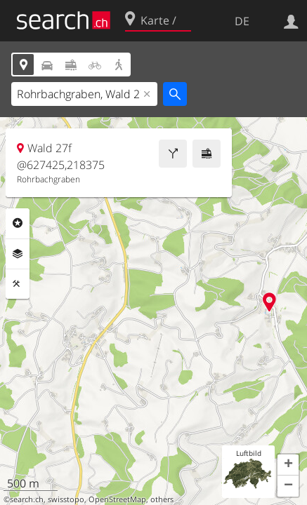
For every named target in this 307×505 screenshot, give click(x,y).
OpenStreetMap (117, 499)
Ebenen (18, 254)
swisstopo (66, 499)
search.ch (27, 499)
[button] (288, 465)
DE (242, 21)
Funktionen (18, 284)
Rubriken (18, 223)
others (162, 499)
